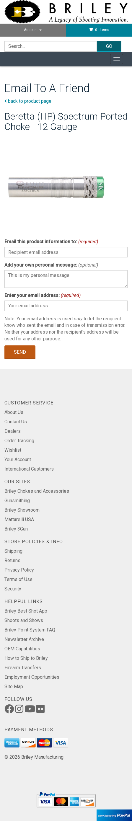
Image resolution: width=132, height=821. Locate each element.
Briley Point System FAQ (29, 630)
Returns (12, 560)
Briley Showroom (22, 510)
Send (20, 352)
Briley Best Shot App (25, 611)
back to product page (27, 101)
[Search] (50, 46)
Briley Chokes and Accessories (36, 491)
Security (12, 589)
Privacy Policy (19, 570)
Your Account (17, 459)
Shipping (13, 551)
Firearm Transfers (22, 667)
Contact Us (15, 422)
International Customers (29, 469)
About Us (13, 412)
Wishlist (12, 450)
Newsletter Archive (24, 639)
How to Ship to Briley (26, 658)
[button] (99, 30)
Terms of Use (18, 579)
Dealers (12, 431)
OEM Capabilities (22, 649)
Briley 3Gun (16, 529)
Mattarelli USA (19, 519)
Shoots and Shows (23, 620)
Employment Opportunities (31, 677)
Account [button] (33, 30)
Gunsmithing (17, 500)
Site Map (13, 686)
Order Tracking (19, 440)
